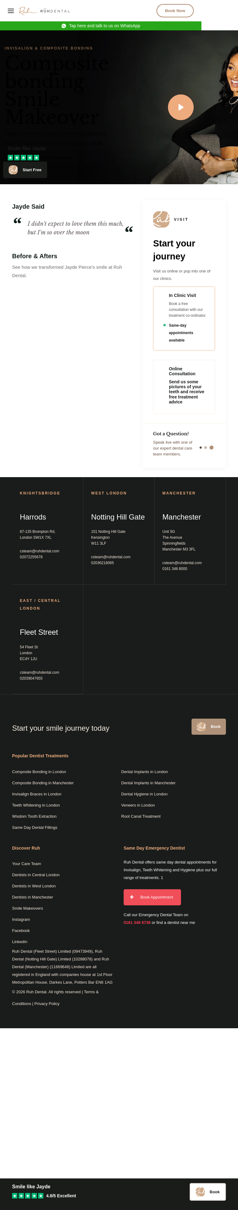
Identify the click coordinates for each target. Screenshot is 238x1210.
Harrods (33, 517)
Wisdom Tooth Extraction (34, 816)
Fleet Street (39, 632)
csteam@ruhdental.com (39, 551)
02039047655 (31, 678)
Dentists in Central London (36, 875)
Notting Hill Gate (118, 517)
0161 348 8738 (137, 923)
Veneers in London (138, 805)
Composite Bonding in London (39, 771)
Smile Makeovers (27, 908)
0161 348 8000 (174, 569)
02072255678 (31, 557)
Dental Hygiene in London (144, 794)
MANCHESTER (179, 493)
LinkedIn (19, 942)
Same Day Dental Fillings (34, 827)
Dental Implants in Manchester (148, 783)
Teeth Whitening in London (36, 805)
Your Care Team (26, 864)
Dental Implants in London (144, 771)
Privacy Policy (47, 1004)
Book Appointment (156, 897)
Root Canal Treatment (141, 816)
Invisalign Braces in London (36, 794)
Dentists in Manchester (32, 897)
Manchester (181, 517)
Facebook (21, 931)
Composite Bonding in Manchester (43, 783)
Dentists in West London (34, 886)
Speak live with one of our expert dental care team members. (184, 448)
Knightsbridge (40, 493)
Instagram (21, 919)
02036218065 (102, 563)
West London (109, 493)
